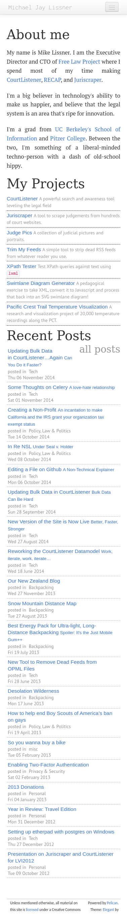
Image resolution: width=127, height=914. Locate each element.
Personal (37, 793)
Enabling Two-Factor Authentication (48, 765)
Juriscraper (87, 80)
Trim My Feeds (24, 249)
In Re (40, 446)
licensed (32, 909)
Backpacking (41, 587)
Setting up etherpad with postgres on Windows (61, 832)
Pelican (112, 903)
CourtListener (24, 80)
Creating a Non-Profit (56, 417)
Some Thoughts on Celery (61, 387)
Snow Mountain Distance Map (42, 603)
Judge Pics (19, 232)
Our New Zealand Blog (34, 581)
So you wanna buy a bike (37, 742)
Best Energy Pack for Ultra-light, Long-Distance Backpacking (60, 632)
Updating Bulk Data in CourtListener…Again (40, 357)
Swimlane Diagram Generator (41, 283)
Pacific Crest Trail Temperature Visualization (57, 306)
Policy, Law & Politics (50, 431)
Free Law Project (79, 61)
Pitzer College (67, 138)
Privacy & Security (47, 771)
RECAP (52, 80)
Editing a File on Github (61, 469)
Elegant (108, 909)
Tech (33, 371)
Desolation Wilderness (33, 691)
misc (33, 749)
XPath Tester (21, 266)
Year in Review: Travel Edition (42, 809)
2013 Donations (26, 787)
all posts (99, 349)
